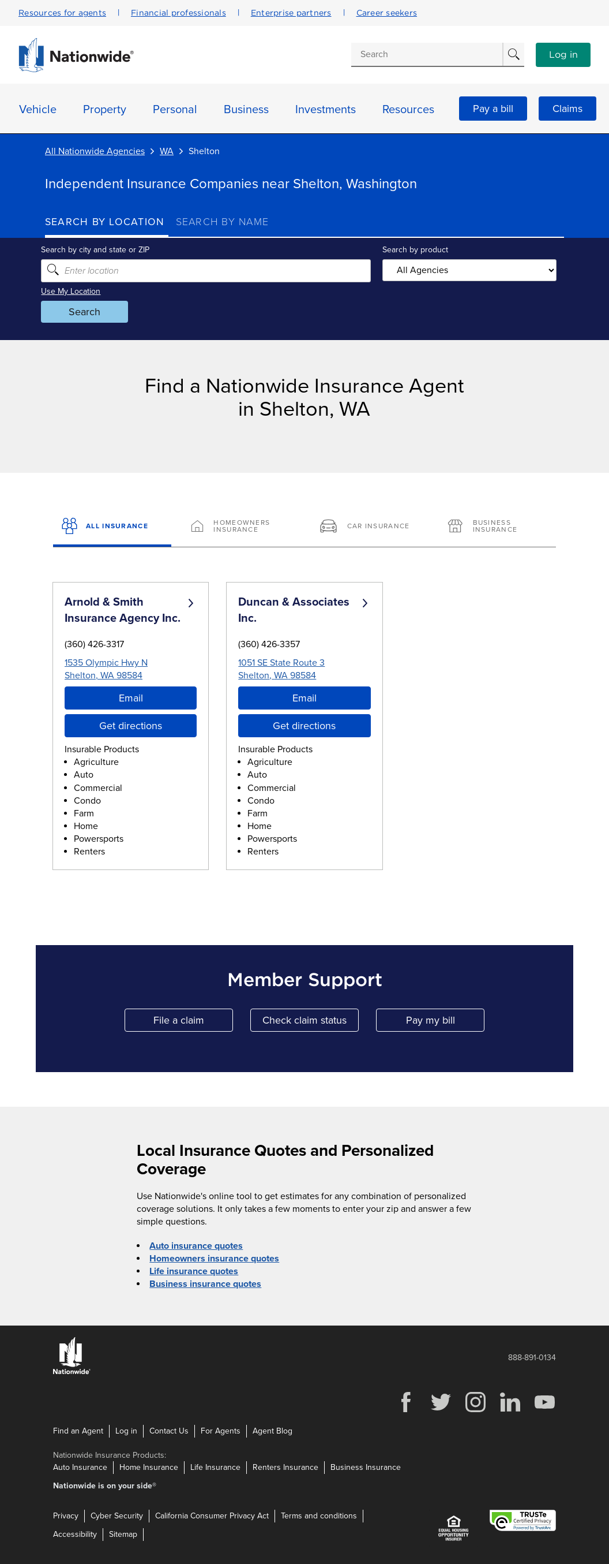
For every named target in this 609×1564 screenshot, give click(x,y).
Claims (567, 108)
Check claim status (310, 1023)
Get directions (130, 725)
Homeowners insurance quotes (214, 1258)
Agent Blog (272, 1430)
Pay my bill (445, 1023)
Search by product (414, 250)
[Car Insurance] (369, 527)
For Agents (220, 1430)
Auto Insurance (80, 1467)
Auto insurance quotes (196, 1246)
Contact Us (169, 1430)
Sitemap (123, 1534)
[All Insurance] (112, 527)
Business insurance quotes (205, 1284)
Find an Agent (78, 1430)
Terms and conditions (319, 1516)
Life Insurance (215, 1467)
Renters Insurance (285, 1467)
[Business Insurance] (497, 527)
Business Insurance (365, 1467)
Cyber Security (117, 1516)
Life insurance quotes (193, 1271)
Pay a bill (493, 108)
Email (131, 698)
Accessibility (75, 1534)
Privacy (65, 1516)
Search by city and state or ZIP (99, 250)
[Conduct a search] (426, 54)
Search (88, 311)
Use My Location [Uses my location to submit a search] (74, 291)
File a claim (193, 1023)
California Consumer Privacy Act (212, 1516)
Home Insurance (148, 1467)
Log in (563, 55)
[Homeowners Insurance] (240, 527)
